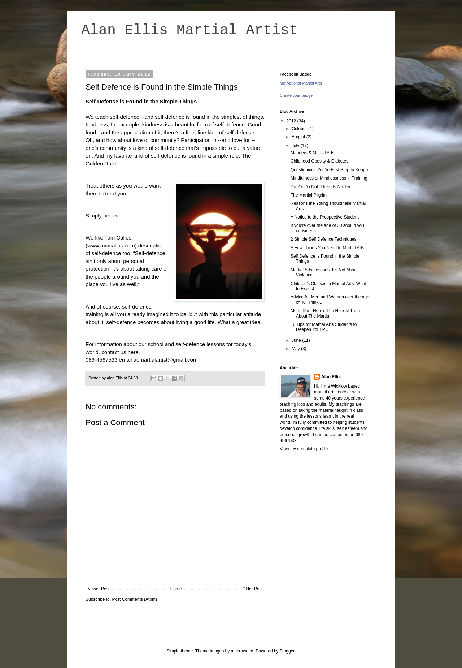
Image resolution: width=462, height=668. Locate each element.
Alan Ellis (331, 376)
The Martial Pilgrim (309, 195)
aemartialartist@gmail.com (166, 360)
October (300, 128)
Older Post (252, 588)
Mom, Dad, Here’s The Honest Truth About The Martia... (325, 313)
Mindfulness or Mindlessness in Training (329, 178)
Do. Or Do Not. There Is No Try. (321, 186)
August (299, 136)
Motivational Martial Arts (301, 83)
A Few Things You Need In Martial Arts (328, 247)
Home (176, 588)
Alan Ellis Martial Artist (189, 30)
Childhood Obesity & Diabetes (319, 161)
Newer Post (98, 588)
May (296, 348)
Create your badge (296, 95)
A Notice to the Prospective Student (325, 217)
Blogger (287, 651)
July (296, 145)
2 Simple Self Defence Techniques (324, 239)
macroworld (242, 651)
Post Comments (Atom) (134, 599)
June (297, 340)
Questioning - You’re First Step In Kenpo (329, 169)
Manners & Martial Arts (312, 152)
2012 (292, 121)
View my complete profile (304, 448)
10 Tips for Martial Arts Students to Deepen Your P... (324, 327)
